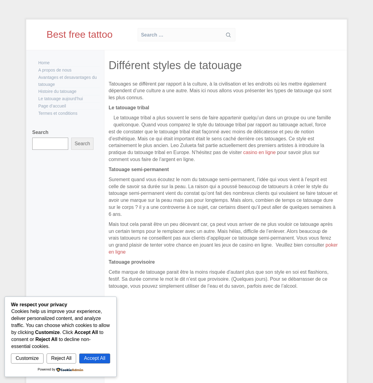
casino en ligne (259, 152)
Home (44, 62)
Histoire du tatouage (57, 91)
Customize (27, 358)
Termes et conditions (57, 113)
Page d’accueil (52, 106)
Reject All (61, 358)
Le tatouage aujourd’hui (60, 98)
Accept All (94, 358)
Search (40, 132)
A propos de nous (55, 70)
